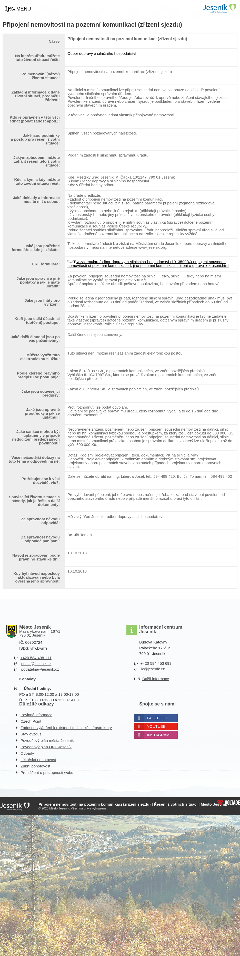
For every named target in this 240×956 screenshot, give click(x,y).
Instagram (158, 735)
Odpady (27, 753)
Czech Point (31, 721)
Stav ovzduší (32, 734)
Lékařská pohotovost (38, 759)
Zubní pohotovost (35, 766)
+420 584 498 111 (35, 658)
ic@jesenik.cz (153, 669)
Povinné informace (36, 715)
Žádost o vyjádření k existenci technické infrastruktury (66, 727)
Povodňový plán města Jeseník (47, 740)
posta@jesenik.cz (36, 663)
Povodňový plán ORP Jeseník (46, 747)
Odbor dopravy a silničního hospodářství (101, 53)
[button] (18, 9)
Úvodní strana (219, 8)
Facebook (157, 718)
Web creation (228, 802)
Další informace (155, 679)
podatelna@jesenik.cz (40, 669)
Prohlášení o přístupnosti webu (47, 772)
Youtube (156, 726)
